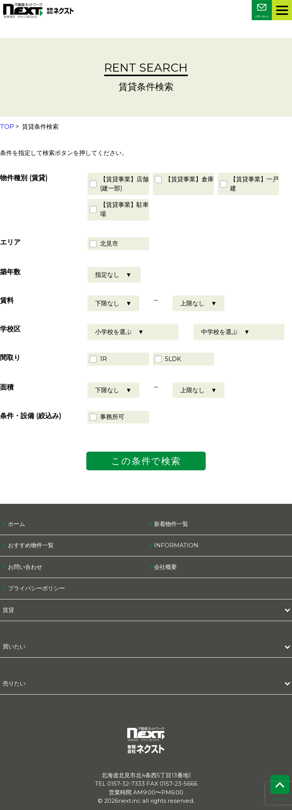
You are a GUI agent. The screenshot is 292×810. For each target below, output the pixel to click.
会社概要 (165, 566)
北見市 (109, 243)
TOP (7, 126)
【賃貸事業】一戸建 (254, 184)
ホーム (16, 523)
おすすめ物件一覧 (31, 545)
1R (103, 359)
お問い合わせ (25, 566)
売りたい (14, 683)
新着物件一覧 (171, 523)
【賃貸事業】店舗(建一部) (124, 184)
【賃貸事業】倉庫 (189, 179)
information (176, 545)
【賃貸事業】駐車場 (124, 209)
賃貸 (8, 609)
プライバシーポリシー (36, 588)
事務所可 (112, 416)
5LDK (173, 359)
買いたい (14, 646)
